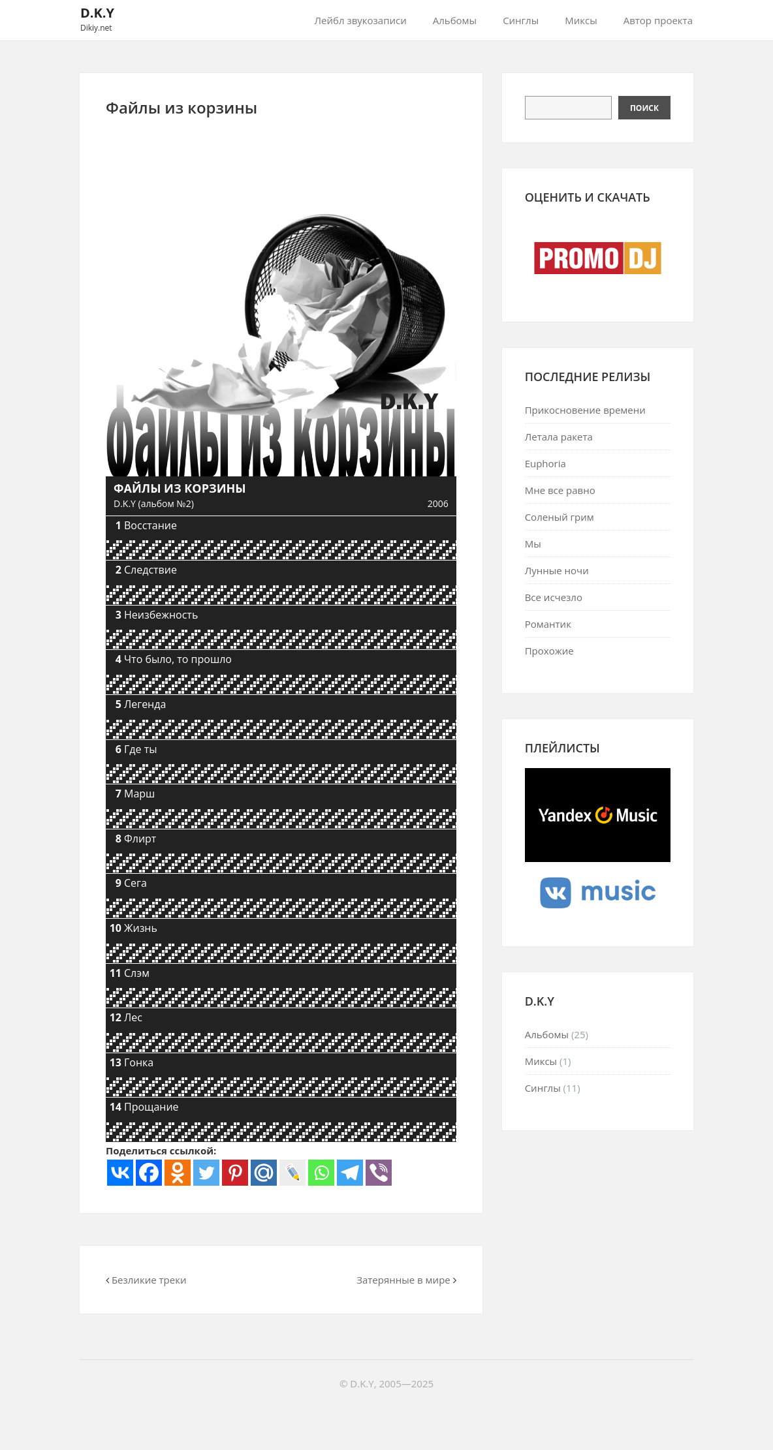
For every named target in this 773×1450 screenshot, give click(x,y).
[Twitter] (206, 1173)
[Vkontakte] (120, 1173)
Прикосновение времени (585, 409)
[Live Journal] (292, 1173)
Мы (533, 543)
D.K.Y (97, 13)
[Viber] (379, 1173)
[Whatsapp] (321, 1173)
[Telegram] (350, 1173)
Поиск (644, 108)
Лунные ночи (557, 570)
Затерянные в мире (403, 1279)
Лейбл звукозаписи (361, 20)
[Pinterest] (235, 1173)
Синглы (521, 20)
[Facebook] (149, 1173)
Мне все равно (560, 490)
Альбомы (455, 20)
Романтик (548, 623)
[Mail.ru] (264, 1173)
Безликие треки (149, 1279)
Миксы (581, 20)
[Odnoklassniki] (178, 1173)
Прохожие (549, 650)
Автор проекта (658, 20)
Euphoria (545, 463)
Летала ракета (559, 436)
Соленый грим (559, 516)
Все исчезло (553, 597)
